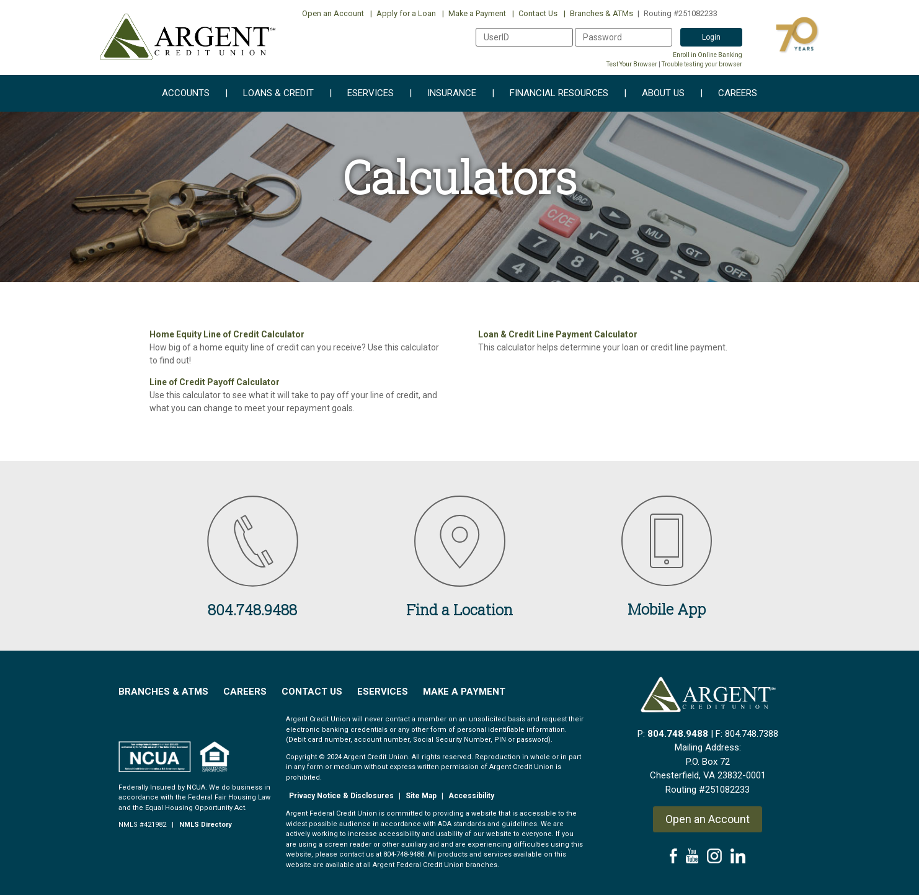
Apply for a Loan (403, 13)
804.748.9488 (677, 733)
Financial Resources (550, 94)
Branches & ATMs (598, 13)
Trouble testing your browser (702, 64)
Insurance (442, 94)
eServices (361, 94)
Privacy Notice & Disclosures (341, 795)
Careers (728, 94)
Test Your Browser (631, 64)
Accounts (186, 94)
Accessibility (471, 795)
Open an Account (333, 13)
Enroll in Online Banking (707, 54)
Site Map (421, 795)
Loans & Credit (269, 94)
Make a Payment (474, 13)
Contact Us (534, 13)
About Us (654, 94)
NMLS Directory (205, 825)
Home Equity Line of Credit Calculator (226, 334)
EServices (382, 691)
